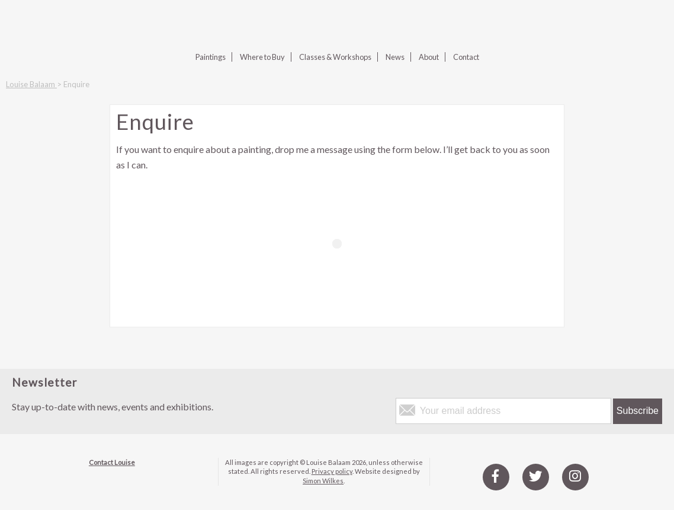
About (429, 57)
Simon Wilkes (323, 481)
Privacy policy (332, 471)
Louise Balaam (31, 84)
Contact (466, 57)
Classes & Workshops (335, 57)
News (395, 57)
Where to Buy (262, 57)
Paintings (210, 57)
